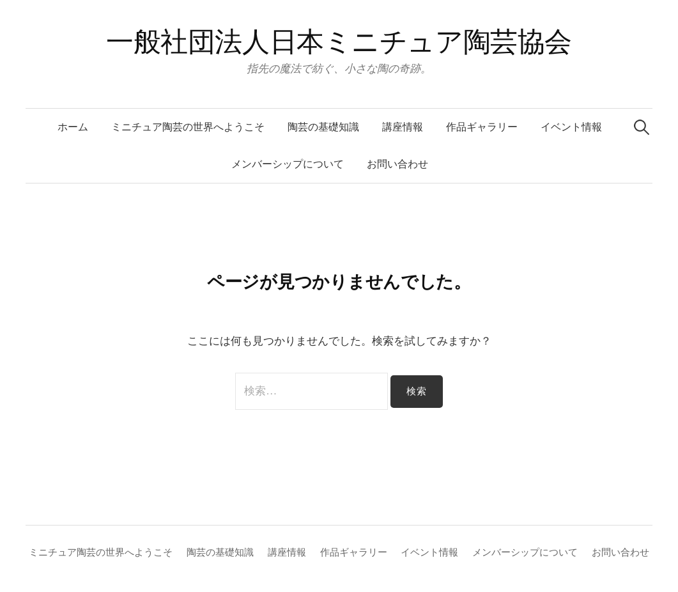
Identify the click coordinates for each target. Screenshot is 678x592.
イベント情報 (571, 126)
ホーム (73, 126)
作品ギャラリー (482, 126)
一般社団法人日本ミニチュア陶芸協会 (339, 42)
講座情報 (402, 126)
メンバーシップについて (287, 164)
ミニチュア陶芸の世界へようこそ (188, 126)
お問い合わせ (397, 164)
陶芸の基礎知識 (323, 126)
